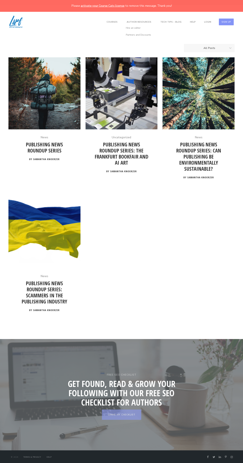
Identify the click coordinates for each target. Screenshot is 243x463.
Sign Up (226, 22)
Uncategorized (121, 136)
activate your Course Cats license (103, 6)
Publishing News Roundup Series (44, 147)
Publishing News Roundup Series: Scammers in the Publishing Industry (44, 291)
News (44, 136)
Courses (112, 22)
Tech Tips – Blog (171, 22)
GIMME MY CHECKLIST (121, 413)
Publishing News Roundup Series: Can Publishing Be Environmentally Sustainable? (198, 156)
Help (193, 22)
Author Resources (139, 22)
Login (207, 22)
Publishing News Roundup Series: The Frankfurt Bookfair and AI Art (121, 153)
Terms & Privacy (32, 456)
